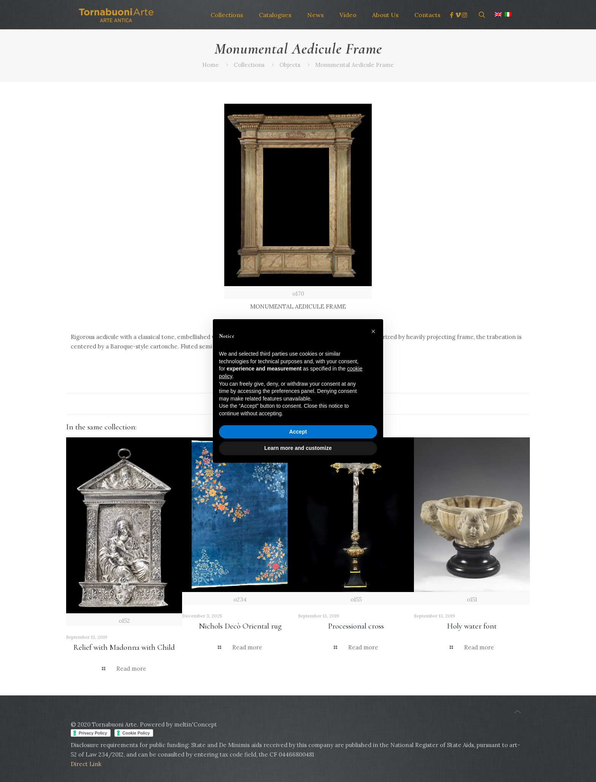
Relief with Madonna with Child (124, 647)
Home (210, 64)
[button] (373, 331)
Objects (289, 64)
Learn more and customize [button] (297, 448)
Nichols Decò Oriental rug (240, 626)
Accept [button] (298, 432)
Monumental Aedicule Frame (354, 64)
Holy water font (472, 626)
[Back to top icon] (517, 712)
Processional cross (356, 626)
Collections (249, 64)
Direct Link (86, 764)
